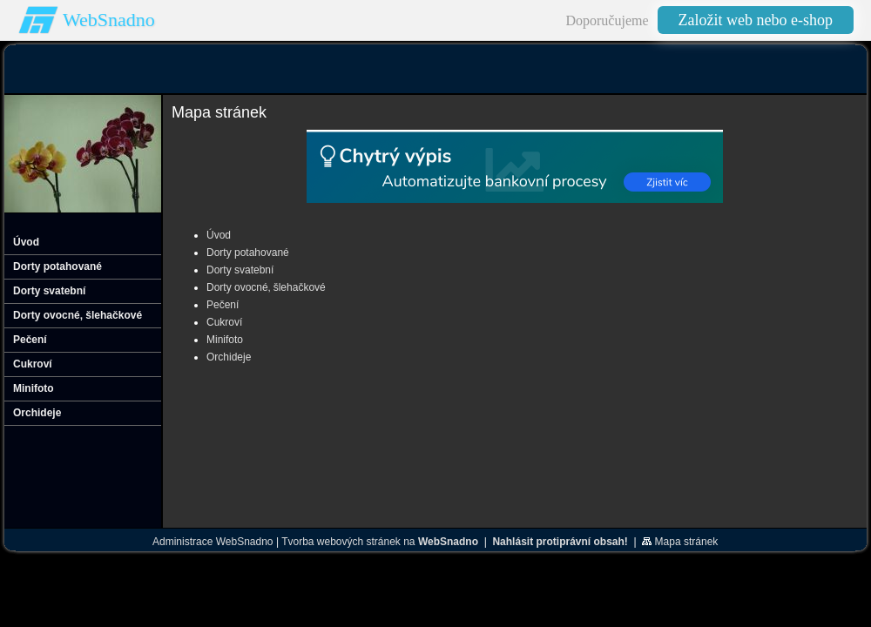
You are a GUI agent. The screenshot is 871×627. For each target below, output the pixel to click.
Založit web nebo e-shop (756, 20)
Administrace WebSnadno (212, 542)
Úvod (218, 235)
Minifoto (224, 340)
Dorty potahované (247, 252)
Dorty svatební (239, 270)
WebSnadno (109, 19)
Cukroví (224, 322)
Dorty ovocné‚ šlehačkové (266, 287)
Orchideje (228, 357)
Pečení (222, 305)
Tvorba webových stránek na (379, 542)
